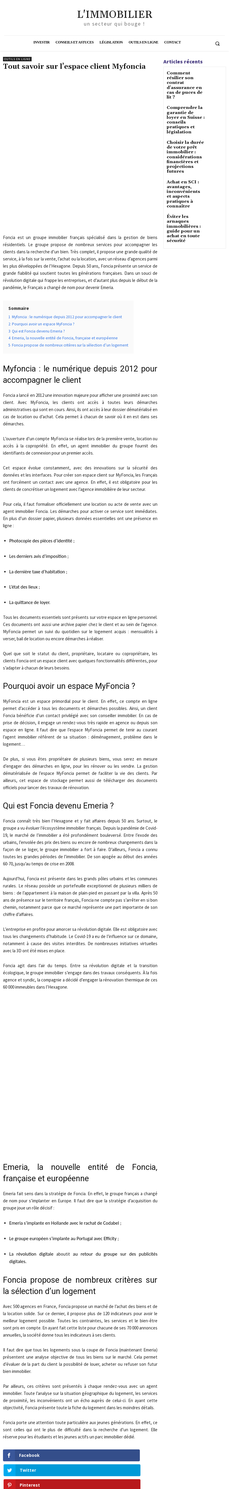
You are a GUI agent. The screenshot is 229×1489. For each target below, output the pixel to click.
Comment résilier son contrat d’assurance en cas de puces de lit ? (185, 79)
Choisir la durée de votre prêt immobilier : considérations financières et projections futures (185, 131)
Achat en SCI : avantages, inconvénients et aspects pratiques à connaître (185, 159)
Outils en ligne (17, 59)
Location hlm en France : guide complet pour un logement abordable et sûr (124, 1410)
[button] (217, 43)
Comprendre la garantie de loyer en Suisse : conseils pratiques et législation (185, 103)
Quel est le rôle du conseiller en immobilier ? (38, 1407)
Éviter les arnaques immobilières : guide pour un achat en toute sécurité (186, 183)
